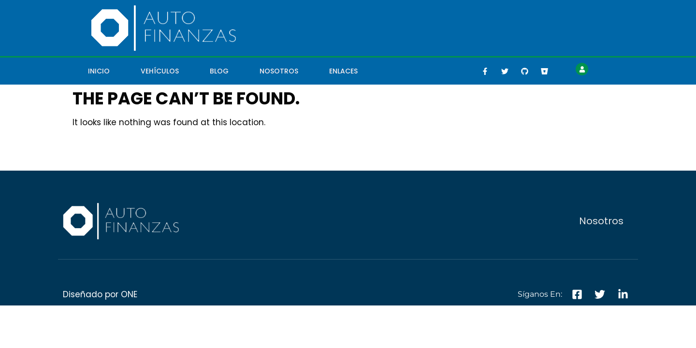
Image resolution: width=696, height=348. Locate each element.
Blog (219, 71)
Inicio (99, 71)
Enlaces (343, 71)
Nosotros (279, 71)
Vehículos (160, 71)
